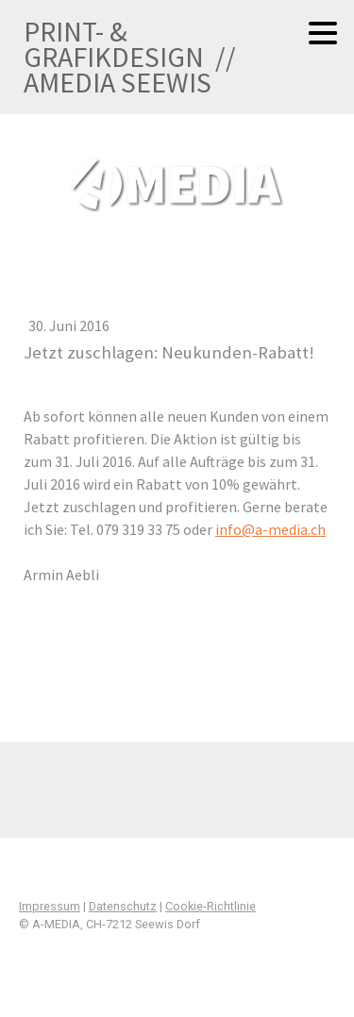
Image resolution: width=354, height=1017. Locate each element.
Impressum (49, 906)
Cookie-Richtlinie (210, 906)
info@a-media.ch (270, 529)
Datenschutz (123, 906)
